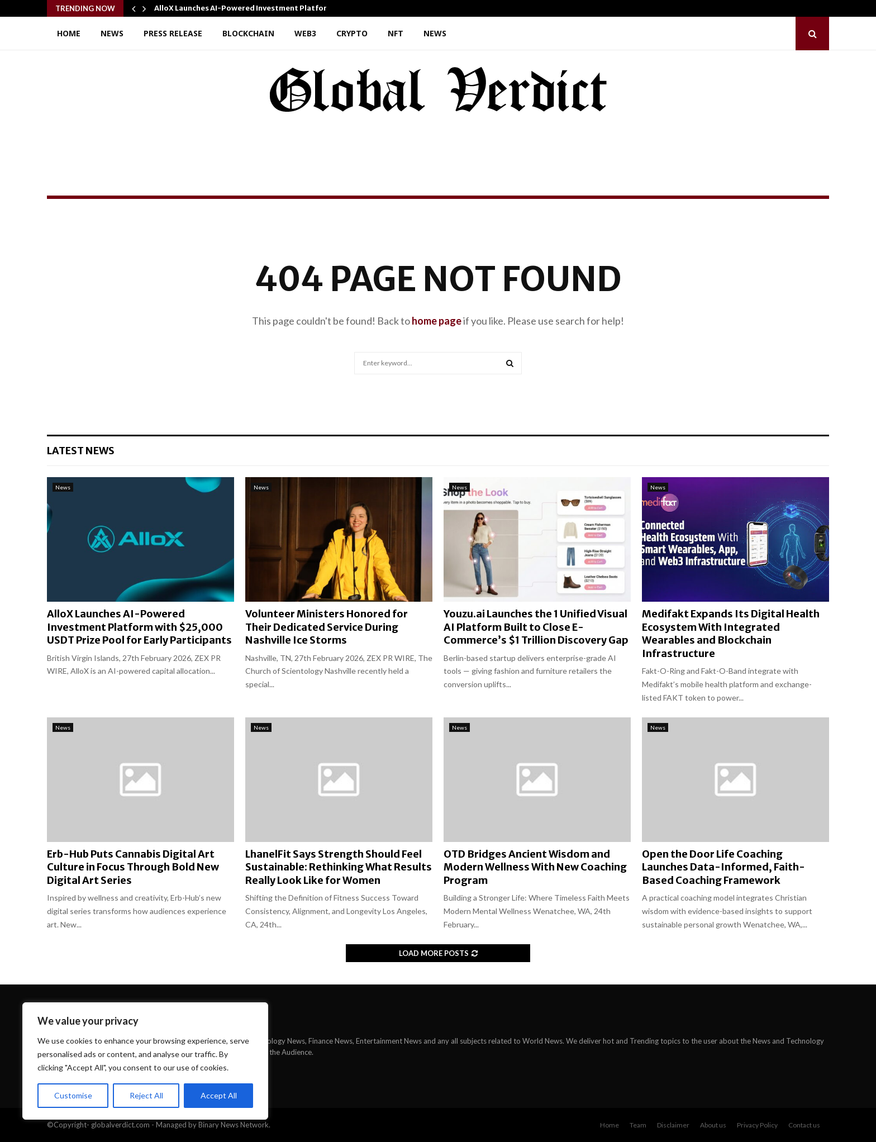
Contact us (804, 1125)
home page (436, 321)
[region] (145, 1061)
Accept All (219, 1095)
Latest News (81, 450)
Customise (73, 1095)
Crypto (352, 33)
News (112, 33)
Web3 (305, 33)
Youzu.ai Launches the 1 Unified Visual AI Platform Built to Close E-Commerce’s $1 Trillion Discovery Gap (536, 626)
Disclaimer (673, 1125)
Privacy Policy (757, 1125)
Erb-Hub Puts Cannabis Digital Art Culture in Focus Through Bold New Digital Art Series (133, 867)
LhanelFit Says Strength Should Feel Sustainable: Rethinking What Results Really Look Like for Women (338, 867)
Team (638, 1125)
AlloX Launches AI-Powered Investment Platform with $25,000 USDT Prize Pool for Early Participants (139, 626)
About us (713, 1125)
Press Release (173, 33)
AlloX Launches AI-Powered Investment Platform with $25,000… (273, 8)
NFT (395, 33)
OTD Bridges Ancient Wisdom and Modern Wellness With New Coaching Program (535, 867)
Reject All (146, 1095)
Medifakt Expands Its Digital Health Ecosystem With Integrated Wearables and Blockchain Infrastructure (731, 633)
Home (68, 33)
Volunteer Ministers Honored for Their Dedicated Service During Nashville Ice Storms (326, 626)
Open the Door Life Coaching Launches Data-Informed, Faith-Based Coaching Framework (723, 867)
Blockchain (248, 33)
